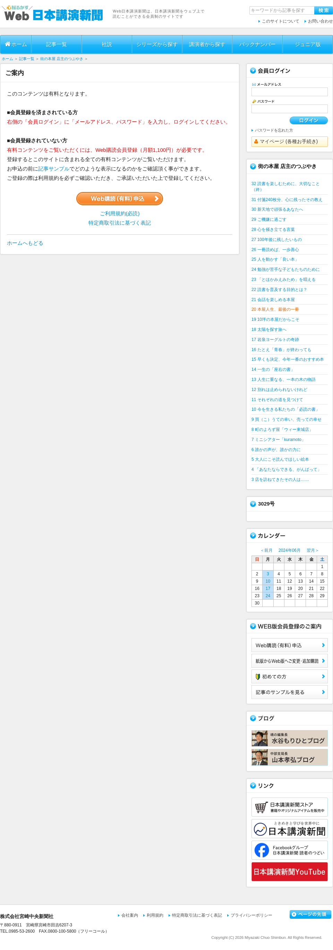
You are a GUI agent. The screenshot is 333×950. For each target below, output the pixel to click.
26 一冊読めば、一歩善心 (275, 249)
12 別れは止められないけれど (279, 389)
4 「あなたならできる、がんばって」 (286, 469)
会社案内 (129, 915)
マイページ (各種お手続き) (286, 141)
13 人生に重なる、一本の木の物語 (283, 379)
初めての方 (289, 676)
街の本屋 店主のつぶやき (61, 59)
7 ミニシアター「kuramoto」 (278, 439)
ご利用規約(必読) (120, 213)
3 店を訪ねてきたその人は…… (280, 479)
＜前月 (266, 550)
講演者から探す (207, 44)
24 (268, 595)
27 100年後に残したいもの (276, 239)
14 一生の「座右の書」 (273, 369)
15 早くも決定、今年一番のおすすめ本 (287, 359)
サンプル (289, 692)
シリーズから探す (157, 44)
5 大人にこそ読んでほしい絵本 (280, 459)
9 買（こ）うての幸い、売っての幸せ (286, 419)
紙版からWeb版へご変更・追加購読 (289, 661)
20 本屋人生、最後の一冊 (275, 309)
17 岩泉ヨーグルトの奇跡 (275, 339)
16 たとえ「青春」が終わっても (281, 349)
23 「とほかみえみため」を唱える (283, 279)
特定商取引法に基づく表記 (119, 223)
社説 (107, 44)
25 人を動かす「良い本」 (275, 259)
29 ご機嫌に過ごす (269, 219)
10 (268, 581)
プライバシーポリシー (251, 915)
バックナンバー (257, 44)
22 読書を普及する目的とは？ (279, 289)
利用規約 (155, 915)
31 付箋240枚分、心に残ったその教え (287, 199)
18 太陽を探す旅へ (269, 329)
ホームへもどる (25, 243)
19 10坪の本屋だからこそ (275, 319)
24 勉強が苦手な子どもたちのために (285, 269)
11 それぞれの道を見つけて (277, 399)
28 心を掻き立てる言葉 (273, 229)
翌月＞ (313, 550)
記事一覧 (56, 44)
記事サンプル (53, 169)
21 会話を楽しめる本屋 (273, 299)
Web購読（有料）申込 (289, 645)
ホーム (16, 44)
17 (268, 588)
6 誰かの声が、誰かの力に (276, 449)
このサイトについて (280, 21)
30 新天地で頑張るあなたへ (277, 209)
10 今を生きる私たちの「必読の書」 (285, 409)
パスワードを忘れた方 (274, 130)
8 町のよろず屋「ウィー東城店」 (282, 429)
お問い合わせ (320, 21)
